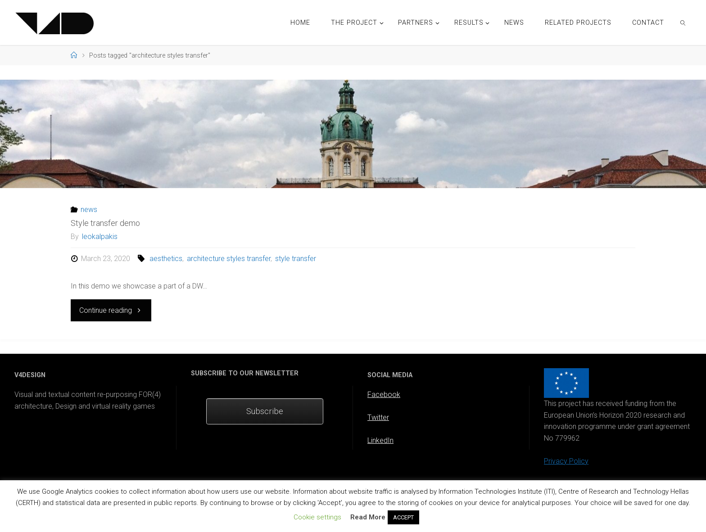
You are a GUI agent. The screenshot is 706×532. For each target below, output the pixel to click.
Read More (367, 517)
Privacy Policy (566, 461)
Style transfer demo (105, 223)
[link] (683, 22)
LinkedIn (380, 440)
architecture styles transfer (229, 258)
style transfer (295, 258)
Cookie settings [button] (317, 517)
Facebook (383, 394)
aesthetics (165, 258)
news (89, 209)
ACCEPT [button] (403, 517)
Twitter (378, 417)
